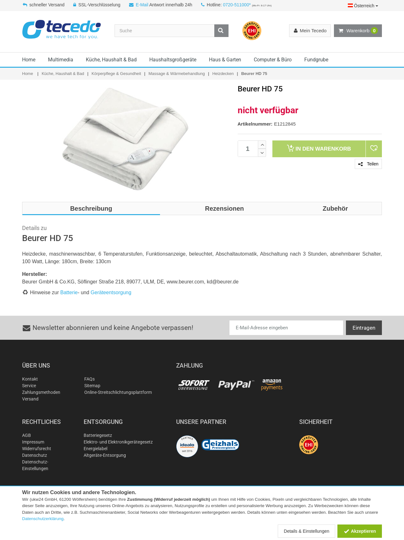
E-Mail (142, 4)
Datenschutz (34, 455)
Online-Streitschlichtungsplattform (118, 392)
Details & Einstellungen (306, 531)
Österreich (363, 5)
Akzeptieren (359, 531)
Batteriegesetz (98, 435)
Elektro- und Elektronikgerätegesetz (118, 441)
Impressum (33, 441)
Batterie (69, 292)
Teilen (368, 163)
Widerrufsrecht (36, 448)
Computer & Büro (273, 60)
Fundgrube (316, 60)
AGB (26, 435)
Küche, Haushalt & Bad (111, 60)
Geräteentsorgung (111, 292)
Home (28, 60)
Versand (30, 398)
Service (29, 385)
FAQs (89, 379)
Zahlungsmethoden (41, 392)
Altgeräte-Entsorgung (105, 455)
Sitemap (92, 385)
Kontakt (30, 379)
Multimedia (60, 60)
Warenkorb (358, 31)
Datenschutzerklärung (42, 518)
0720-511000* (237, 4)
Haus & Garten (225, 60)
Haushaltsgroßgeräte (172, 60)
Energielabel (95, 448)
